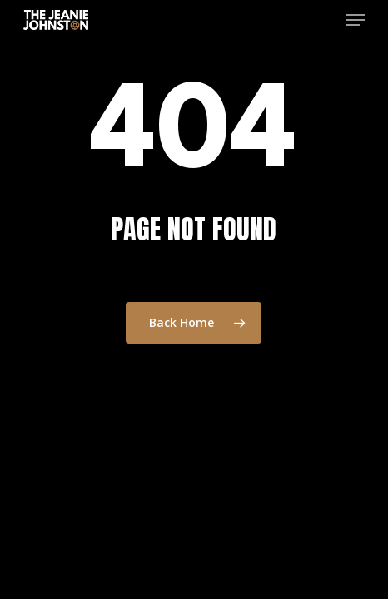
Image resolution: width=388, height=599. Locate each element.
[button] (355, 20)
